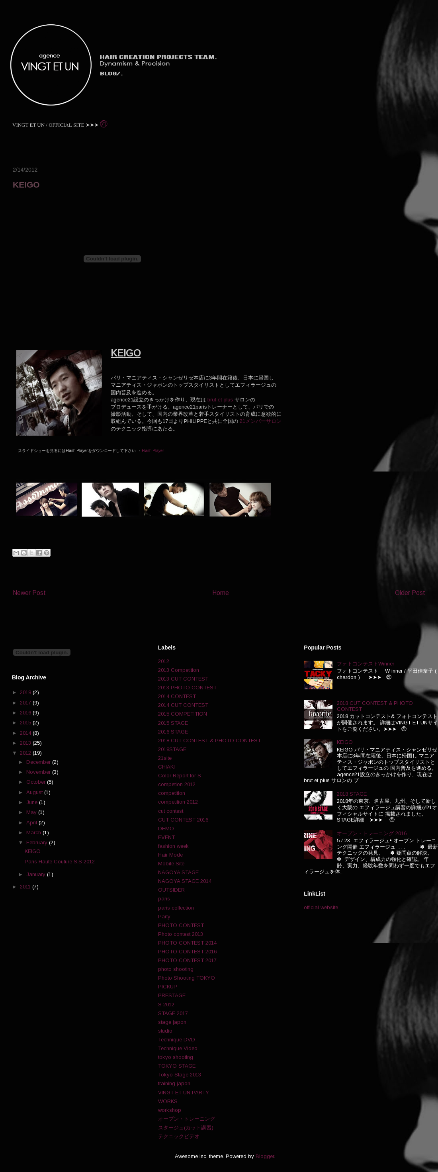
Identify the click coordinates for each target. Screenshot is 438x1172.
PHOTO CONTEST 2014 (187, 943)
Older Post (410, 592)
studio (165, 1031)
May (32, 812)
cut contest (170, 811)
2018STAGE (172, 749)
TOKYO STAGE (177, 1066)
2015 (26, 723)
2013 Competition (178, 670)
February (37, 842)
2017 (26, 703)
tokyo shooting (175, 1057)
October (36, 782)
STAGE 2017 (173, 1013)
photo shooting (176, 969)
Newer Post (29, 592)
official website (321, 907)
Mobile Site (171, 864)
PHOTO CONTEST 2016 (187, 952)
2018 (26, 692)
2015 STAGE (173, 723)
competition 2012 (178, 802)
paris (164, 899)
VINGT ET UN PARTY (183, 1093)
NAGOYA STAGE (178, 872)
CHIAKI (166, 767)
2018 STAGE (352, 794)
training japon (174, 1083)
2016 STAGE (173, 732)
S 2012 (166, 1005)
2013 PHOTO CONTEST (187, 688)
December (39, 762)
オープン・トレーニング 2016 (372, 833)
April (32, 823)
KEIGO (33, 851)
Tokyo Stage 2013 (179, 1075)
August (35, 792)
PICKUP (167, 987)
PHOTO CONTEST (181, 925)
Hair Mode (170, 855)
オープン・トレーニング (186, 1119)
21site (165, 758)
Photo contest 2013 (180, 934)
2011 (26, 887)
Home (220, 592)
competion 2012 (177, 784)
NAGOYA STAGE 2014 (184, 881)
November (39, 772)
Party (164, 917)
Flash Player (153, 450)
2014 (26, 733)
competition (171, 793)
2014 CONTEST (177, 696)
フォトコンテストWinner (365, 664)
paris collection (176, 908)
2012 (26, 753)
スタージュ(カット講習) (185, 1128)
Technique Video (177, 1048)
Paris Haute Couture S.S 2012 (60, 862)
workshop (169, 1110)
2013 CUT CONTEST (183, 679)
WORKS (168, 1101)
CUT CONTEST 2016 (183, 820)
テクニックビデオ (178, 1136)
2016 (26, 713)
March (34, 832)
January (36, 874)
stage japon (172, 1022)
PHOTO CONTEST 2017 (187, 960)
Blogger (265, 1156)
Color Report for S (179, 776)
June (32, 802)
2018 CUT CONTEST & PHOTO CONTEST (209, 741)
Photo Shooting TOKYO (186, 978)
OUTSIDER (171, 890)
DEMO (166, 829)
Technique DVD (176, 1040)
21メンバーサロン (261, 421)
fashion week (173, 846)
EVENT (166, 837)
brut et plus (220, 400)
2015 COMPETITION (182, 714)
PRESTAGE (172, 995)
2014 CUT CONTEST (183, 705)
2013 (26, 743)
